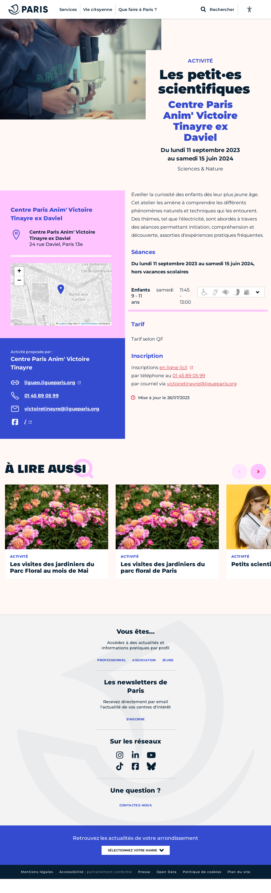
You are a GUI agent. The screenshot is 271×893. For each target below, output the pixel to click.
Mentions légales (37, 872)
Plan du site (239, 872)
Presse (144, 872)
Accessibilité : (95, 872)
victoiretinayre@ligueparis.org (202, 384)
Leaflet (61, 323)
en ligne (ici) (173, 367)
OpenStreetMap (89, 323)
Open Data (167, 872)
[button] (61, 289)
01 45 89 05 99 (189, 375)
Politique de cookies (202, 872)
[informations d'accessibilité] (231, 292)
